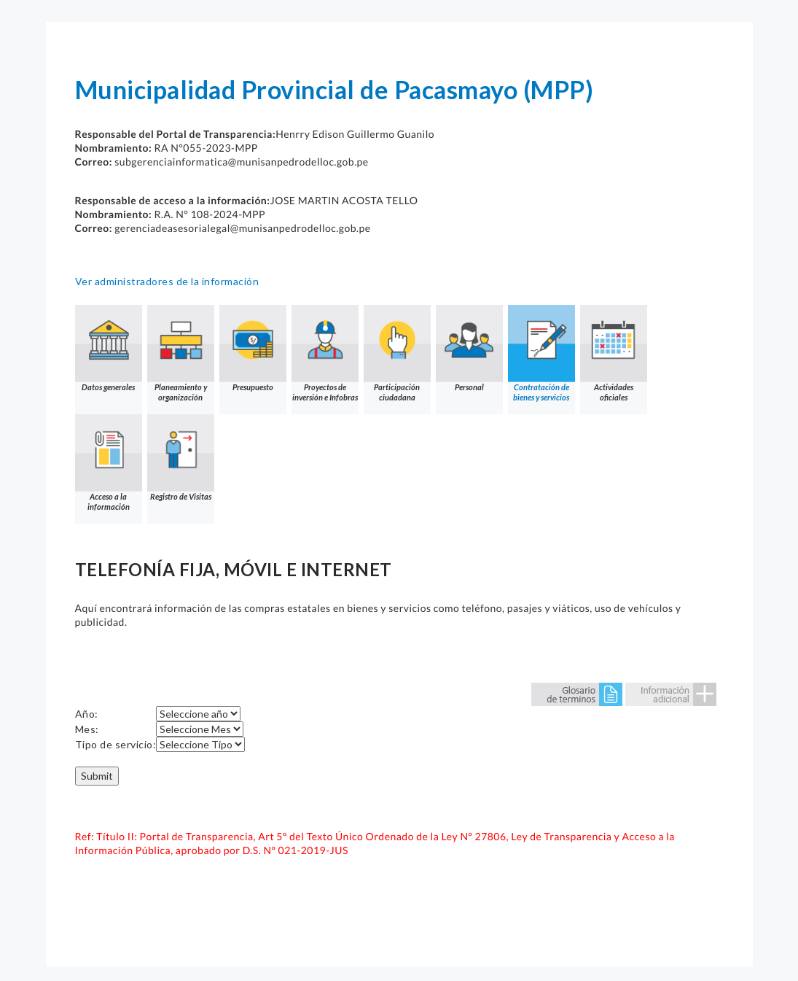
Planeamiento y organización (180, 353)
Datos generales (108, 348)
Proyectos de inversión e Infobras (325, 353)
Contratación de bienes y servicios (541, 353)
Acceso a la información (108, 462)
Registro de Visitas (180, 457)
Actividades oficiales (613, 353)
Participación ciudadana (397, 353)
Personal (469, 348)
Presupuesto (252, 348)
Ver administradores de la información (167, 281)
